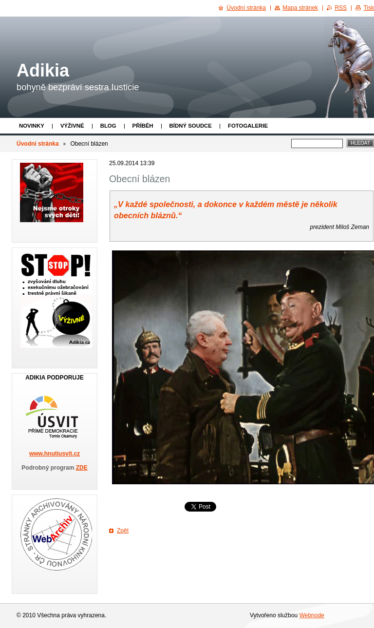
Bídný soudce (190, 126)
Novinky (31, 126)
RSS (341, 7)
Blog (108, 126)
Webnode (311, 615)
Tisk (368, 7)
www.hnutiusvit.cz (54, 453)
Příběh (142, 126)
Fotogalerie (248, 126)
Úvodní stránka (38, 143)
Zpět (123, 530)
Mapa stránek (300, 7)
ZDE (82, 467)
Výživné (72, 126)
